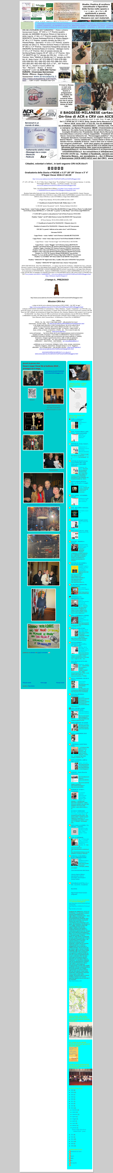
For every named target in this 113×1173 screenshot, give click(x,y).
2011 (72, 1139)
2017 (72, 1101)
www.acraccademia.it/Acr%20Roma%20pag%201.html (56, 349)
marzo (74, 1123)
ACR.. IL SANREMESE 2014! (79, 733)
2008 (72, 1146)
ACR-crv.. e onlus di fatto (78, 628)
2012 (72, 1137)
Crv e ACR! (82, 697)
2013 (72, 1134)
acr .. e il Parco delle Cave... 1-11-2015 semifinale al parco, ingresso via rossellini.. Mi (84, 842)
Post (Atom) (31, 686)
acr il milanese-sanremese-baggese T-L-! (84, 589)
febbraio (74, 1125)
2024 (72, 1094)
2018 (72, 1099)
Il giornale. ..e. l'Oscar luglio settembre (82, 436)
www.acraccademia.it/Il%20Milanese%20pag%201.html (66, 323)
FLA (70, 1154)
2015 (72, 1106)
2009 (72, 1143)
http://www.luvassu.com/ (75, 981)
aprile (73, 1121)
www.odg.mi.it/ (66, 352)
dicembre (74, 1110)
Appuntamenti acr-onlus (75, 1151)
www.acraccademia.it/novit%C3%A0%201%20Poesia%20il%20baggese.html (43, 504)
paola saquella (73, 1163)
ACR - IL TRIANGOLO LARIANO (80, 615)
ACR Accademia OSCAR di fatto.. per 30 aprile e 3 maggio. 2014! (79, 483)
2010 (72, 1141)
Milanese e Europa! (84, 724)
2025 (72, 1092)
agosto (74, 1116)
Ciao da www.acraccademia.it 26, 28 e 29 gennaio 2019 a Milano (84, 602)
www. (59, 188)
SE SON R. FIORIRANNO (78, 811)
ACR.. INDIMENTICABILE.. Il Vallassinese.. (84, 861)
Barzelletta (74, 889)
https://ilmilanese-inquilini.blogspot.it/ (56, 276)
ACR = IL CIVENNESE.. (77, 837)
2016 (72, 1103)
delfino (71, 1160)
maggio (74, 1119)
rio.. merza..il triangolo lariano (79, 520)
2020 (72, 1097)
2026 (72, 1090)
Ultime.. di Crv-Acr (83, 763)
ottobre (74, 1112)
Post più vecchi (60, 682)
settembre (75, 1114)
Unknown (71, 1156)
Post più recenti (27, 682)
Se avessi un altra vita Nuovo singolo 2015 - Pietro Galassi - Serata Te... (83, 831)
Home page (44, 682)
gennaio (74, 1127)
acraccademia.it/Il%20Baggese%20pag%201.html (61, 190)
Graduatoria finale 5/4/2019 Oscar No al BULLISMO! (83, 546)
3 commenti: (44, 652)
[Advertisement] (37, 668)
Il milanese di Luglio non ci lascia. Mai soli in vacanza (84, 500)
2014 (72, 1108)
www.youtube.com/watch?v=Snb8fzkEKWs (37, 274)
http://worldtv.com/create (75, 909)
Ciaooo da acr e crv (84, 532)
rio (69, 1165)
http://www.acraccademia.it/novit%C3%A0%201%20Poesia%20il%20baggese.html (56, 179)
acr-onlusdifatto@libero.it (70, 341)
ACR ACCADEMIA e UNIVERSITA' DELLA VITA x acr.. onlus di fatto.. (78, 644)
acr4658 (71, 1158)
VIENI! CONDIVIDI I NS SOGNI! (79, 723)
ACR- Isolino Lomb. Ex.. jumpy (79, 531)
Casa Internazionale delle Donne (80, 870)
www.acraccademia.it (58, 331)
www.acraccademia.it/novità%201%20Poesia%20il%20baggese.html (56, 185)
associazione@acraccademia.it (52, 352)
